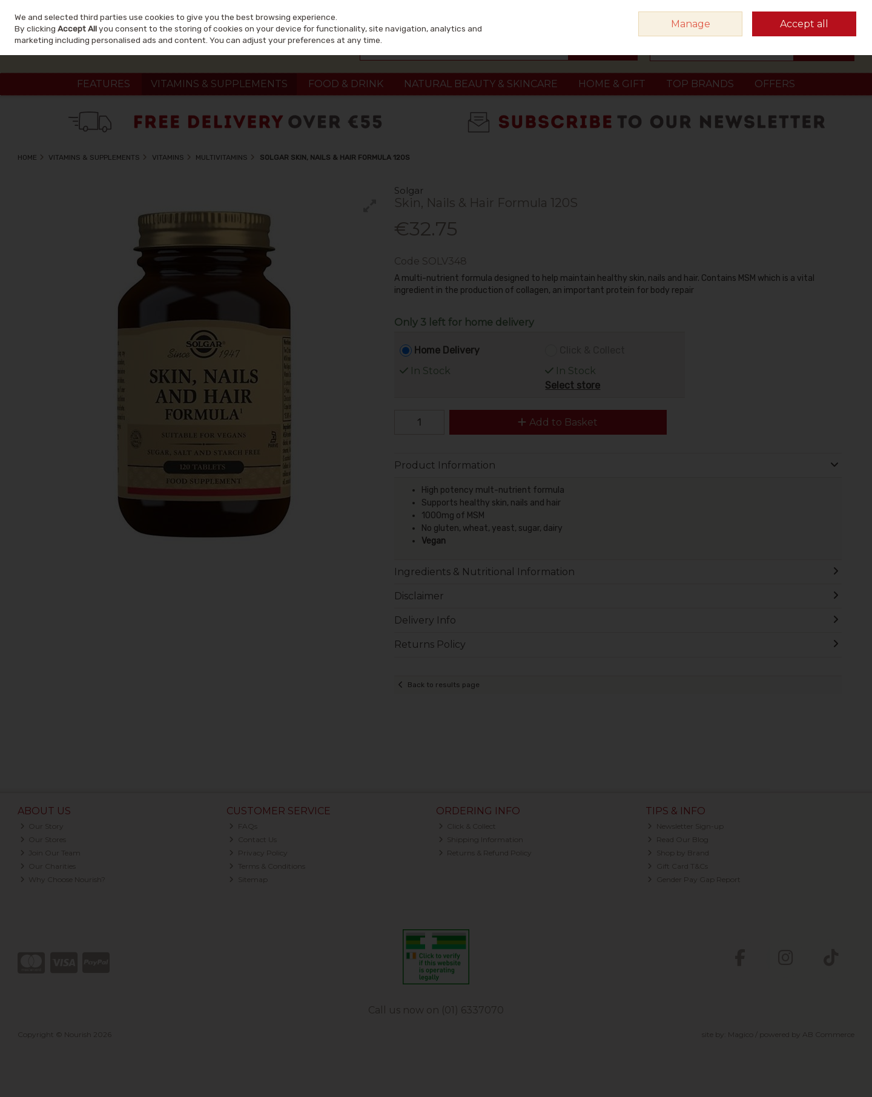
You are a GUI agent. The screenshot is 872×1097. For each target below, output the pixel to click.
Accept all (804, 24)
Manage (690, 24)
